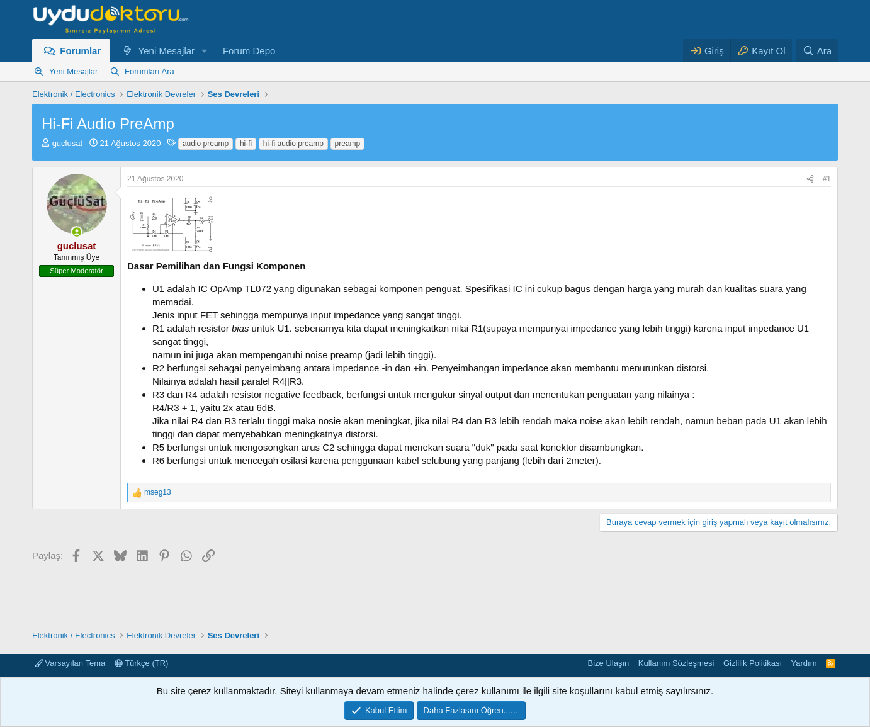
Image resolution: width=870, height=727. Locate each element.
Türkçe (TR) (142, 663)
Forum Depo (249, 50)
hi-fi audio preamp (293, 143)
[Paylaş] (810, 179)
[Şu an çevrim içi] (76, 232)
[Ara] (817, 50)
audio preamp (206, 143)
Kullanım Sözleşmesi (676, 663)
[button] (204, 50)
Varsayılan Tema (70, 663)
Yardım (804, 663)
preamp (348, 143)
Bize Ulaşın (609, 663)
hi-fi (246, 143)
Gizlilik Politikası (752, 663)
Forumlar (80, 50)
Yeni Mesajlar (166, 50)
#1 (827, 178)
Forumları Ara (149, 71)
